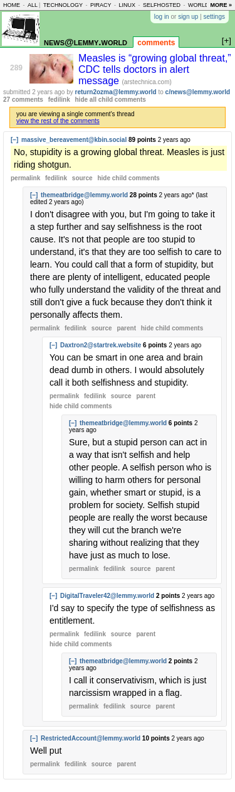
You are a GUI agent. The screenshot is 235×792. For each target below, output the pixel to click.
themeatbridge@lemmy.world (84, 195)
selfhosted (161, 5)
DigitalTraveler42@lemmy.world (107, 595)
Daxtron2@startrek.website (100, 345)
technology (63, 5)
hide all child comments (110, 99)
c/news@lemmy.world (198, 92)
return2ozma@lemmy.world (116, 92)
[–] (14, 139)
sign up (188, 16)
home (11, 5)
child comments (128, 178)
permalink (25, 178)
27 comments (23, 99)
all (33, 5)
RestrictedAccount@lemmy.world (90, 738)
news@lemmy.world (85, 41)
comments (156, 42)
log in (161, 16)
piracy (101, 5)
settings (214, 16)
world (198, 5)
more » (221, 5)
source (82, 178)
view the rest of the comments (58, 120)
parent (126, 328)
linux (126, 5)
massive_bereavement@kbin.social (74, 139)
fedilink (59, 99)
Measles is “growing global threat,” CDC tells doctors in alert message (154, 69)
